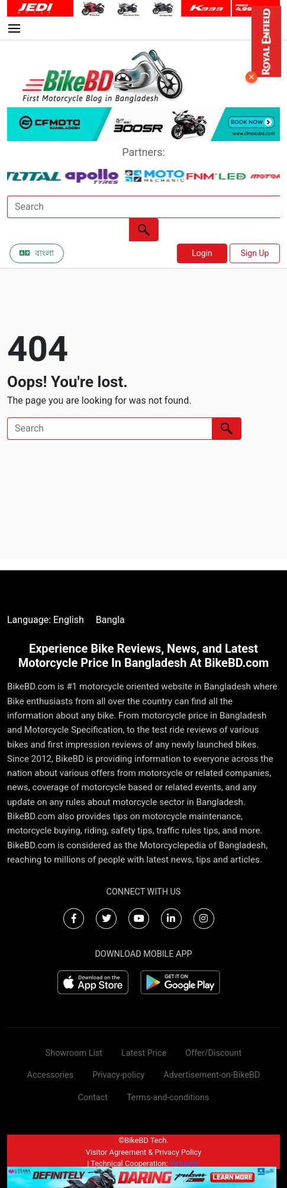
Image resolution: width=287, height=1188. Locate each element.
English (68, 619)
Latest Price (143, 1053)
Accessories (50, 1075)
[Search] (143, 207)
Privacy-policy (118, 1075)
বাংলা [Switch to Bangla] (37, 253)
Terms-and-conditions (168, 1098)
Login (202, 253)
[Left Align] (144, 229)
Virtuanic (185, 1163)
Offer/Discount (213, 1053)
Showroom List (74, 1053)
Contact (93, 1098)
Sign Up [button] (255, 253)
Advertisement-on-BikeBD (211, 1075)
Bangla (110, 619)
